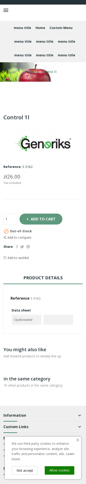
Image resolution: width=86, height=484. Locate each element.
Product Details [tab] (43, 277)
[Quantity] (10, 219)
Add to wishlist (16, 258)
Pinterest (28, 246)
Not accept (25, 470)
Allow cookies (59, 470)
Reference (20, 298)
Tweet (22, 246)
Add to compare (17, 237)
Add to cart (42, 219)
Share (17, 246)
